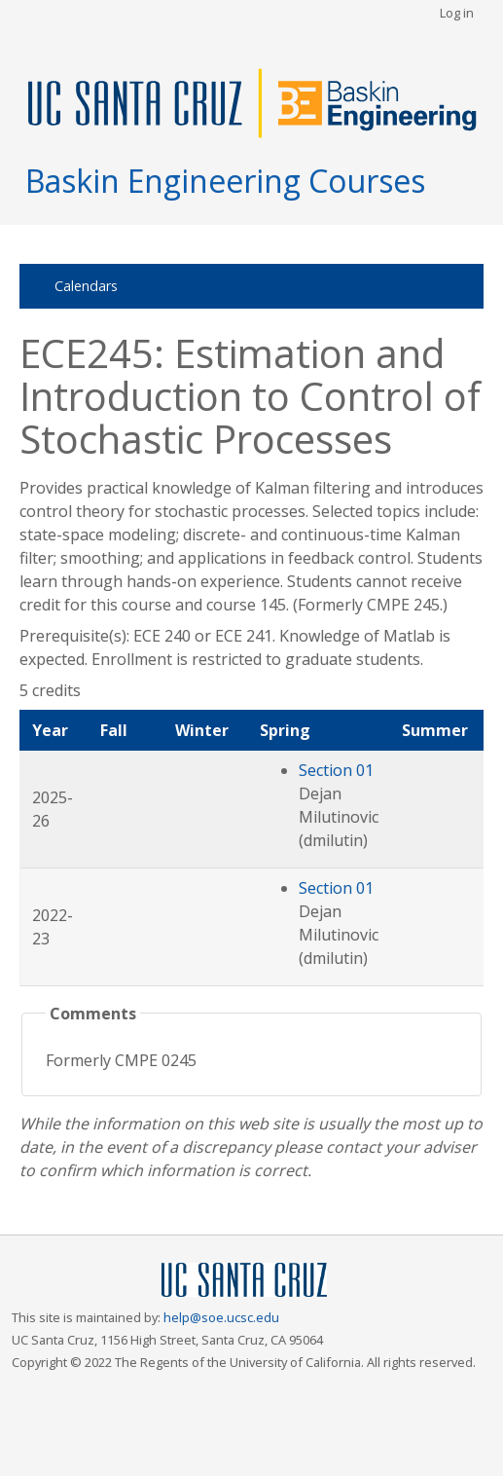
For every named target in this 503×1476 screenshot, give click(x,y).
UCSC (244, 1281)
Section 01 (336, 770)
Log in (457, 12)
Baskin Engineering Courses (225, 181)
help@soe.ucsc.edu (221, 1317)
